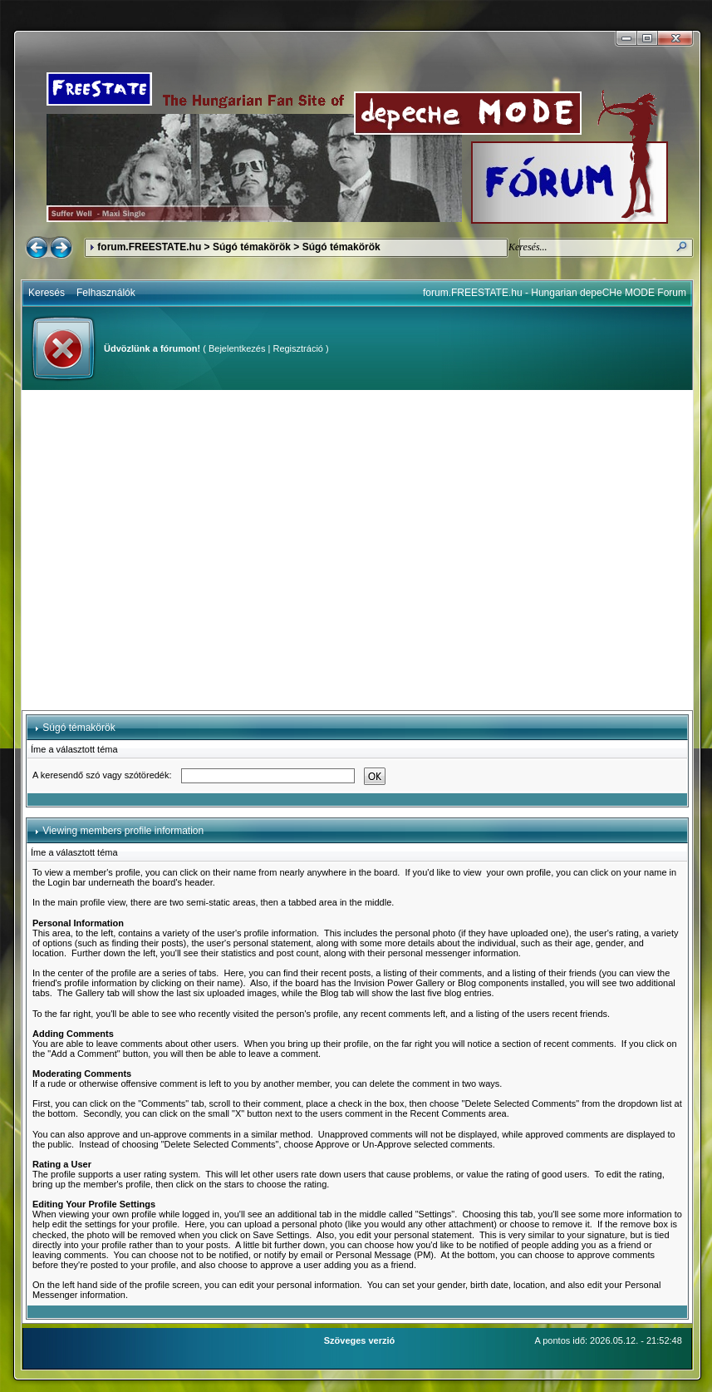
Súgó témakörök (252, 247)
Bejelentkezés (237, 348)
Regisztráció (298, 348)
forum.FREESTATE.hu (149, 247)
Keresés (46, 293)
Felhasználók (105, 293)
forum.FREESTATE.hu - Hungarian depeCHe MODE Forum (554, 293)
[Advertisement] (156, 550)
